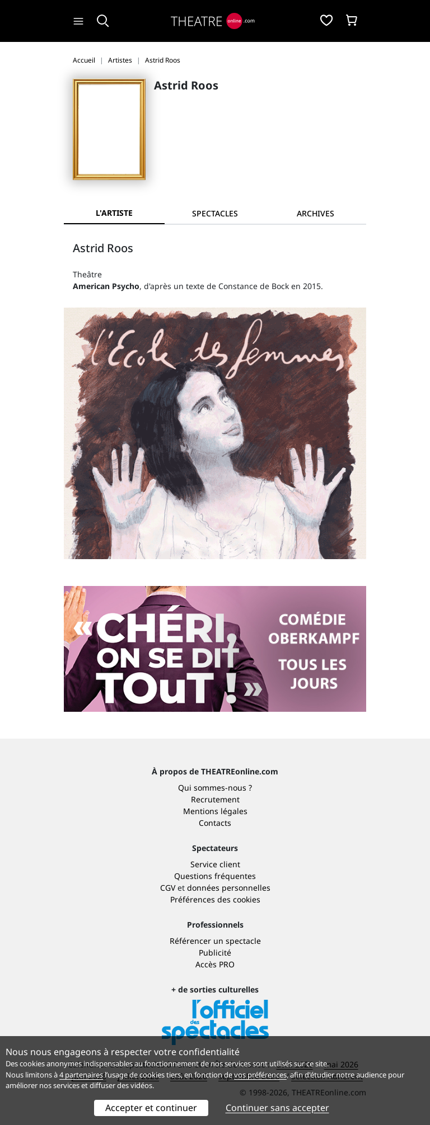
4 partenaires (81, 1075)
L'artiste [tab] (114, 212)
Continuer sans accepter (277, 1108)
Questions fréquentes (215, 876)
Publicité (215, 952)
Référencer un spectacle (215, 940)
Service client (215, 864)
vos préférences (260, 1075)
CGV (167, 887)
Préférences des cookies (215, 899)
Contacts (215, 822)
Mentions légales (215, 811)
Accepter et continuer (151, 1108)
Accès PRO (215, 964)
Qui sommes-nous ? (215, 787)
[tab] (215, 213)
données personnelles (228, 887)
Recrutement (215, 799)
